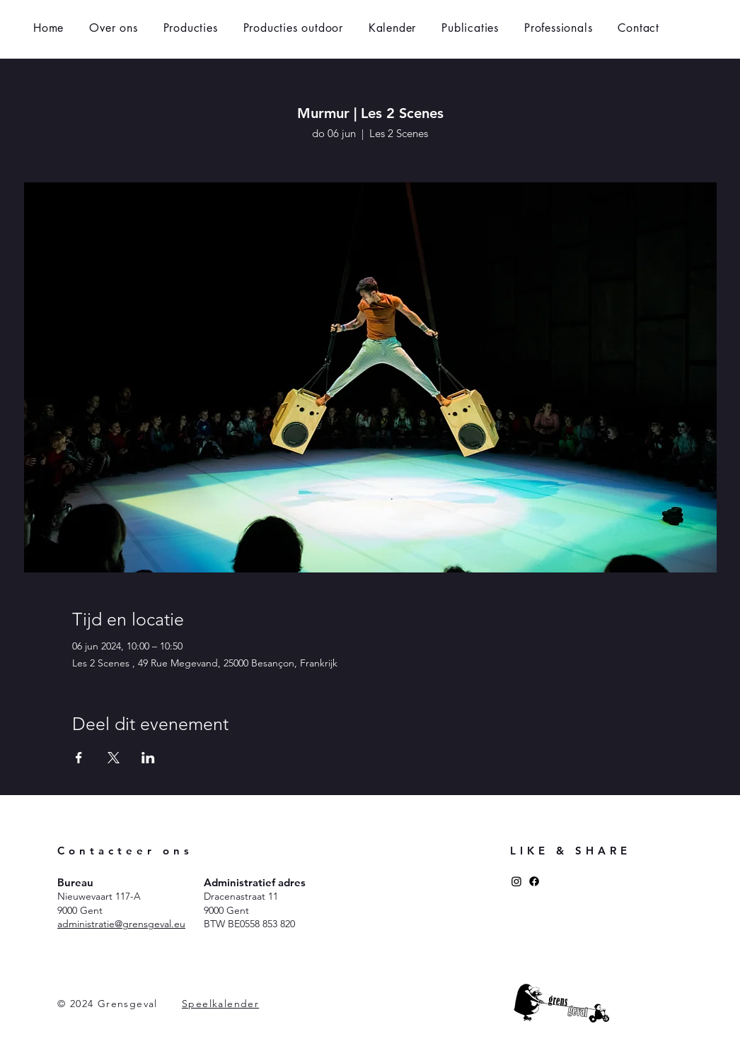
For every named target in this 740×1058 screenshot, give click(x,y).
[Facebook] (534, 881)
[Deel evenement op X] (113, 757)
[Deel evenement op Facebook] (79, 757)
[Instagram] (516, 881)
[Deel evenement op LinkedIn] (148, 757)
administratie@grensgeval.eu (121, 923)
